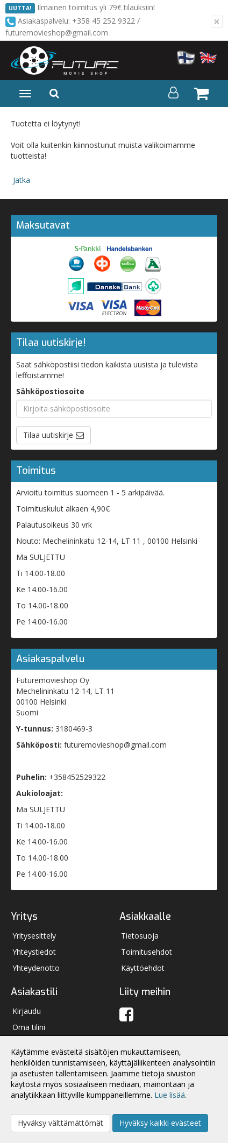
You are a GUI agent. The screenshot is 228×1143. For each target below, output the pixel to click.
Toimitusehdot (146, 952)
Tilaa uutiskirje (48, 435)
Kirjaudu (26, 1011)
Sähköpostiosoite (50, 391)
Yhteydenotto (36, 968)
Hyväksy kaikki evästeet (160, 1123)
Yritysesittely (34, 936)
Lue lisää (169, 1095)
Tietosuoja (140, 936)
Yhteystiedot (34, 952)
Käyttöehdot (143, 968)
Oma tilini (28, 1027)
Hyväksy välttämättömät (60, 1123)
